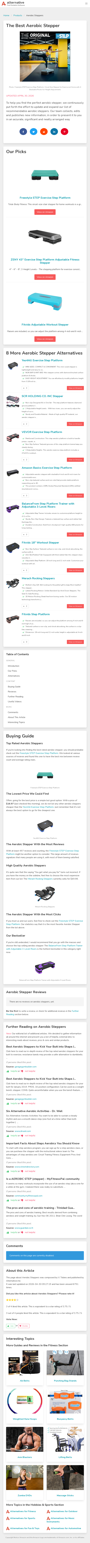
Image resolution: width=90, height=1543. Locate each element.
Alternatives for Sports (22, 1518)
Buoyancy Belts (65, 1419)
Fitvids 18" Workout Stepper (40, 542)
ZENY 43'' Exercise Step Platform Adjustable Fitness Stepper (45, 261)
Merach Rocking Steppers (38, 578)
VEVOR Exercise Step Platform (42, 432)
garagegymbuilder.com (26, 1066)
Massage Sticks (65, 1495)
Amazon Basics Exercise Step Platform (47, 468)
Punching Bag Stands (65, 1380)
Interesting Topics (16, 722)
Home (6, 15)
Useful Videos (15, 701)
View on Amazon (45, 212)
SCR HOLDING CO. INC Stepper (42, 396)
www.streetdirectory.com (27, 1166)
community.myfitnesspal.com (28, 1195)
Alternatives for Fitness (23, 1511)
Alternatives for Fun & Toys (24, 1528)
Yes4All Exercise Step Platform (42, 360)
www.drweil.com (23, 1131)
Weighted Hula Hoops (25, 1419)
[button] (86, 3)
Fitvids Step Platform (36, 614)
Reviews (12, 691)
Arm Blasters (25, 1457)
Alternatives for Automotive (66, 1528)
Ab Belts (25, 1380)
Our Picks (12, 670)
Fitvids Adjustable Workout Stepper (45, 324)
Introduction (13, 665)
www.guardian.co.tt (24, 1227)
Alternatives (14, 675)
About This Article (16, 717)
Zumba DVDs (25, 1495)
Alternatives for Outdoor (64, 1511)
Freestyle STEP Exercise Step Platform (45, 198)
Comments (13, 712)
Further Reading (15, 696)
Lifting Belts (65, 1457)
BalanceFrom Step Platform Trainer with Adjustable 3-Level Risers (48, 505)
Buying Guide (14, 686)
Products (17, 15)
